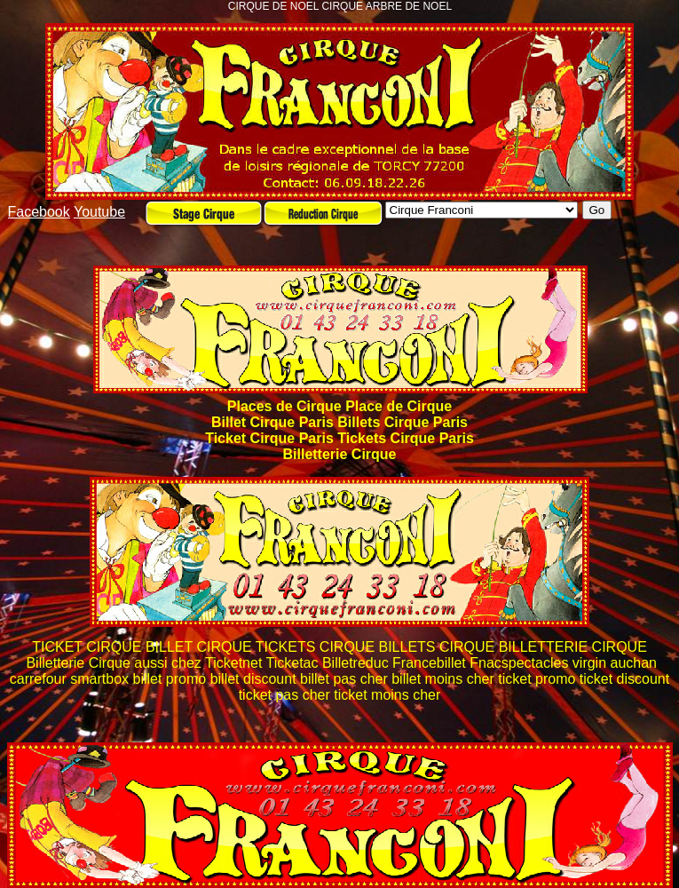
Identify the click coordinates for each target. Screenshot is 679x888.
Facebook (39, 211)
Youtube (99, 211)
